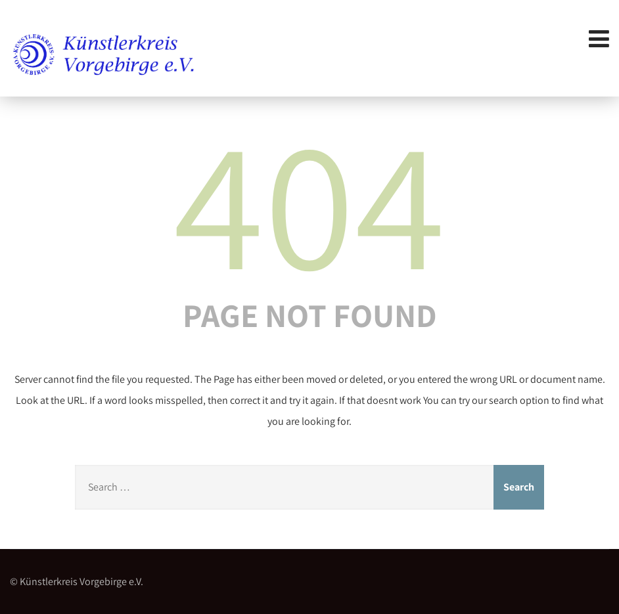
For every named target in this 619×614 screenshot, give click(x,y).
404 (309, 201)
